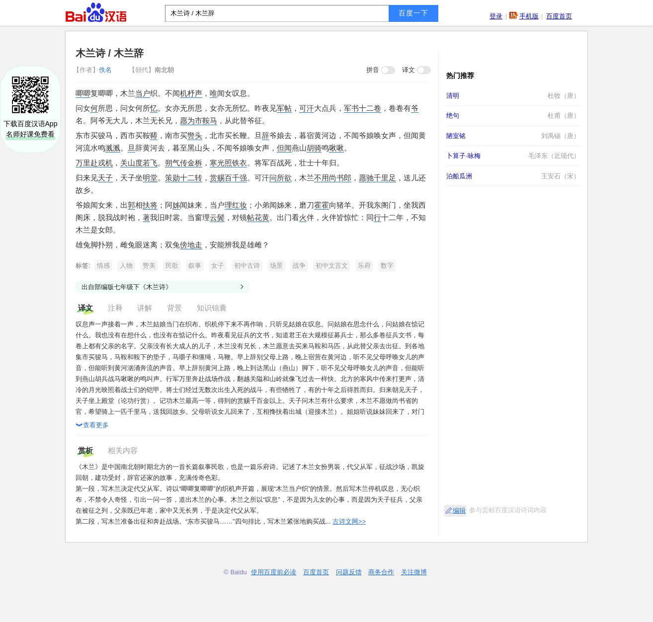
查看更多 (92, 425)
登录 (496, 16)
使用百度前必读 (273, 572)
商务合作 (381, 572)
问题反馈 (349, 572)
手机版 (529, 16)
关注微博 (414, 572)
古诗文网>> (349, 521)
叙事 (194, 265)
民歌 (171, 265)
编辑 (459, 510)
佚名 (93, 70)
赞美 (149, 265)
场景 (276, 265)
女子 (217, 265)
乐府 (364, 265)
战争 (299, 265)
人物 (126, 265)
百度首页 (559, 16)
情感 (103, 265)
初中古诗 (247, 265)
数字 (387, 265)
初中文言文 (332, 265)
